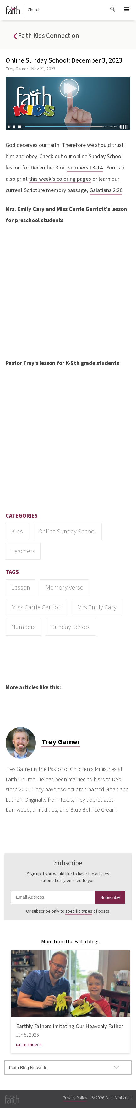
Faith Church (29, 1045)
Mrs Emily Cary (97, 607)
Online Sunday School (67, 531)
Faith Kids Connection (46, 36)
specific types (78, 911)
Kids (17, 531)
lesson (20, 587)
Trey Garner (17, 68)
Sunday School (70, 627)
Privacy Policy (75, 1098)
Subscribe (110, 897)
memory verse (64, 587)
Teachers (23, 551)
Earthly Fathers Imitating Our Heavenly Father (69, 1026)
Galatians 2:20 (106, 190)
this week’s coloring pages (60, 179)
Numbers (23, 627)
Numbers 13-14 (85, 168)
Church (23, 10)
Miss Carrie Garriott (36, 607)
